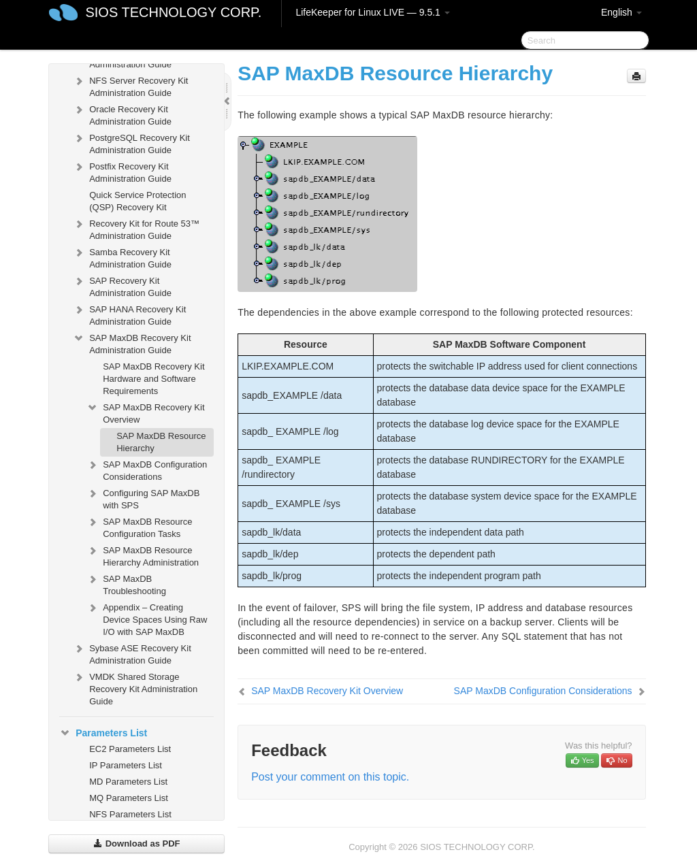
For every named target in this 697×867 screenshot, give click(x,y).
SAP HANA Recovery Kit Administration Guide (129, 314)
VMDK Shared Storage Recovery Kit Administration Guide (135, 687)
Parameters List (103, 733)
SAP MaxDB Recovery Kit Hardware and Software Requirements (153, 378)
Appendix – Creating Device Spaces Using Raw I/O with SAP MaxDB (146, 618)
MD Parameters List (128, 781)
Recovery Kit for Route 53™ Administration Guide (136, 228)
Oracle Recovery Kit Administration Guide (122, 114)
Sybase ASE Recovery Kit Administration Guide (132, 653)
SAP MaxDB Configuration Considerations (146, 469)
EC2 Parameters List (130, 749)
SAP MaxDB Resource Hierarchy (161, 442)
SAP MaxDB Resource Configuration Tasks (139, 526)
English (621, 12)
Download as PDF (136, 843)
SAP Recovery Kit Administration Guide (122, 285)
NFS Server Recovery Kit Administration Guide (130, 85)
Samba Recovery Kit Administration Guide (122, 256)
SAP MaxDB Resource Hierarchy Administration (142, 555)
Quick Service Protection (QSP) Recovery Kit (137, 201)
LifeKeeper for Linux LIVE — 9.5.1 (372, 12)
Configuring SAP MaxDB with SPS (142, 497)
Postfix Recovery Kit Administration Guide (122, 171)
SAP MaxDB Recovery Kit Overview (145, 412)
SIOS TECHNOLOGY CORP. (173, 12)
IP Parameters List (125, 765)
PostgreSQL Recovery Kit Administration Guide (131, 142)
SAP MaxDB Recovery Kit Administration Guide (132, 342)
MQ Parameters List (128, 798)
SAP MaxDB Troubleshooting (126, 583)
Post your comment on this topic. (330, 777)
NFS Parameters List (130, 814)
